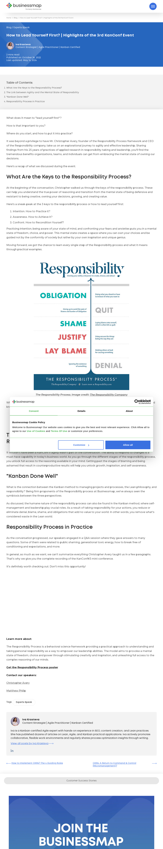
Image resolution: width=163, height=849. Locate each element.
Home (8, 18)
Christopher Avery (18, 682)
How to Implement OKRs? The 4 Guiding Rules (34, 763)
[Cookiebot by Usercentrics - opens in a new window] (137, 401)
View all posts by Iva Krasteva (32, 743)
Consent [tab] (34, 410)
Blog (16, 18)
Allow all (128, 445)
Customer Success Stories (81, 781)
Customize (81, 445)
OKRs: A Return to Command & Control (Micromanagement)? (125, 764)
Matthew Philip (16, 690)
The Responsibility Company (109, 394)
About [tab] (129, 410)
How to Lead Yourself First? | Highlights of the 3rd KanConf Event (46, 18)
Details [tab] (81, 410)
